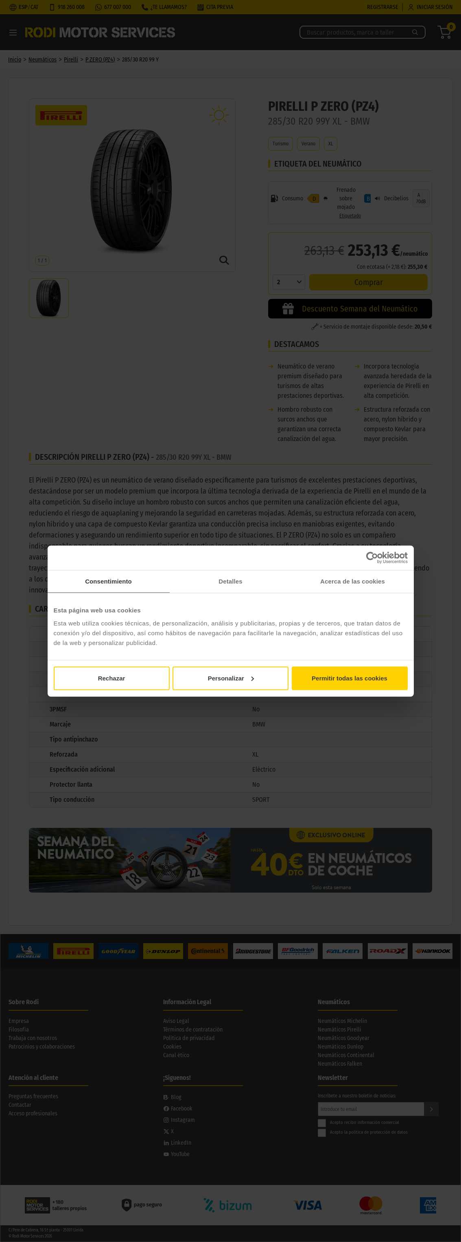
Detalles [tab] (230, 581)
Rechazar (111, 677)
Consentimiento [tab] (108, 581)
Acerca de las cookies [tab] (352, 581)
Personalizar (231, 677)
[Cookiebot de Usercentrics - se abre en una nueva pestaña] (372, 558)
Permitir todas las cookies (349, 677)
